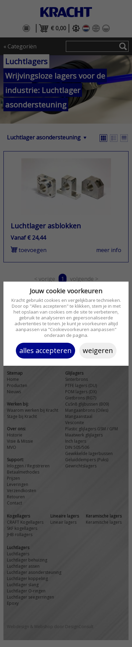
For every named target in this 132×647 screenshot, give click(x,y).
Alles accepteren (45, 350)
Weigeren (98, 350)
